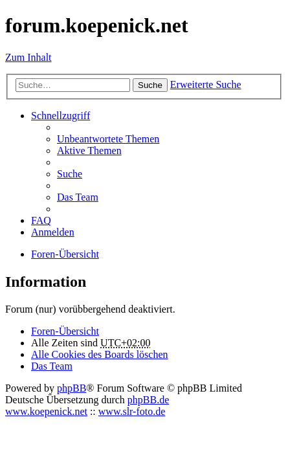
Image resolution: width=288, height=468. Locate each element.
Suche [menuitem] (69, 173)
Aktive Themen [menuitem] (89, 150)
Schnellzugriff (60, 115)
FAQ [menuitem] (41, 220)
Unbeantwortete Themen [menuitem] (108, 138)
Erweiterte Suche (205, 84)
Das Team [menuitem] (77, 197)
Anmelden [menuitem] (52, 232)
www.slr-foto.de (132, 411)
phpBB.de (148, 399)
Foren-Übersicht (65, 331)
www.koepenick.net (46, 411)
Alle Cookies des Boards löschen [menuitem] (99, 354)
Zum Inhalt (28, 57)
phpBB (71, 388)
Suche (150, 85)
